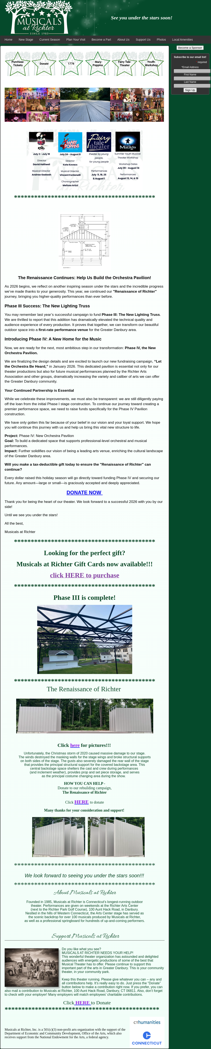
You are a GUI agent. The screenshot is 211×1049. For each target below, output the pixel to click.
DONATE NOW (85, 492)
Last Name (190, 81)
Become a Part (101, 39)
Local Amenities (182, 39)
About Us (123, 39)
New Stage (26, 39)
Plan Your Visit (75, 39)
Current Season (50, 39)
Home (8, 39)
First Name (190, 74)
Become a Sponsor (190, 47)
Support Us (143, 39)
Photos (161, 39)
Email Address (191, 67)
